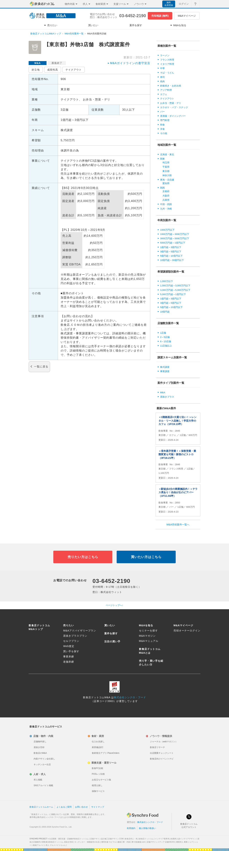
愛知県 (165, 183)
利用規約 (131, 828)
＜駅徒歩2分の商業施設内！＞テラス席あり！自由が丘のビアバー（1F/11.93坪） (178, 492)
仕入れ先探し (98, 741)
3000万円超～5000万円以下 (174, 238)
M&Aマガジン (147, 635)
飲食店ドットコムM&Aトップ (45, 33)
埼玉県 (165, 162)
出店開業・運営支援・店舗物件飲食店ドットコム (69, 839)
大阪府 (165, 195)
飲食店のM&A (40, 753)
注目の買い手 (112, 641)
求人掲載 (38, 779)
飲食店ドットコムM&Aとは (149, 651)
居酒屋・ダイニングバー (173, 116)
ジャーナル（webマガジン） (163, 741)
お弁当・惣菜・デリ (170, 103)
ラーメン (164, 55)
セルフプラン (71, 641)
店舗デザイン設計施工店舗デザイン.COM (106, 839)
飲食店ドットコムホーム (41, 807)
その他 (163, 133)
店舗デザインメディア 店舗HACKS (161, 842)
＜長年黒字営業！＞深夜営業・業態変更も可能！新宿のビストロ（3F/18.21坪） (177, 454)
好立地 (36, 69)
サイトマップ (97, 807)
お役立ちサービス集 (101, 779)
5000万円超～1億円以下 (172, 242)
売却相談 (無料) (160, 15)
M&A (162, 392)
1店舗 (163, 332)
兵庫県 (165, 200)
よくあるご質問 (64, 807)
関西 (162, 187)
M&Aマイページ (187, 15)
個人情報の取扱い (147, 828)
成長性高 (52, 69)
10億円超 (165, 311)
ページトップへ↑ (114, 605)
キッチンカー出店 (42, 764)
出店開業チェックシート (162, 753)
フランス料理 (167, 59)
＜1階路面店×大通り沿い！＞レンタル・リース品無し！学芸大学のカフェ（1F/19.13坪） (177, 421)
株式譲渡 (164, 367)
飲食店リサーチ (157, 747)
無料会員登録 (168, 3)
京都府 (165, 191)
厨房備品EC (97, 747)
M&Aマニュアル (148, 641)
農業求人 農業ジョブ (184, 842)
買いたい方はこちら (146, 557)
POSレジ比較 (98, 774)
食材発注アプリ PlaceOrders (105, 753)
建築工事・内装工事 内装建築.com (131, 842)
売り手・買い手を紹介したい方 (151, 662)
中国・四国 (166, 204)
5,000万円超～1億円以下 (173, 294)
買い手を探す (71, 651)
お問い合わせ (81, 807)
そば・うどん (167, 72)
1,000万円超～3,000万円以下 (175, 285)
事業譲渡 (164, 371)
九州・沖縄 (166, 208)
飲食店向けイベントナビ (162, 759)
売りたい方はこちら (83, 557)
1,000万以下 (166, 281)
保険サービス (98, 791)
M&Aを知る (146, 625)
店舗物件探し (40, 741)
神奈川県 (167, 175)
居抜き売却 (39, 747)
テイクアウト (73, 69)
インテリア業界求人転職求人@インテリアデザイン (175, 839)
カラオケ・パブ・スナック (174, 107)
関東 (162, 158)
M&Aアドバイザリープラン (79, 630)
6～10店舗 (165, 341)
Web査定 (68, 646)
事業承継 (68, 656)
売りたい (68, 625)
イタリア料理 (167, 64)
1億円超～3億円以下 (170, 247)
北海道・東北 (167, 154)
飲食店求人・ (139, 839)
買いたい (109, 625)
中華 (162, 68)
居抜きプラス (167, 396)
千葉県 (165, 166)
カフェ (163, 94)
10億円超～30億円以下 (172, 260)
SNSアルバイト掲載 (43, 785)
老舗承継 (68, 661)
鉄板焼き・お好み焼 (170, 85)
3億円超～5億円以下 (170, 251)
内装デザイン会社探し (44, 759)
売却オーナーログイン (187, 630)
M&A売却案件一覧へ (178, 524)
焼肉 (162, 81)
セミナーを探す (148, 630)
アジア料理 (166, 90)
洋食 (162, 129)
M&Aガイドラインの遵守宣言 (130, 63)
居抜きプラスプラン (75, 635)
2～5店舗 (165, 337)
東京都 (165, 171)
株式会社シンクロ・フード (130, 697)
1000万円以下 (167, 230)
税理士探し (97, 785)
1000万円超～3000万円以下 (174, 234)
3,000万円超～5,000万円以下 (175, 290)
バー (162, 111)
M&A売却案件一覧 (74, 33)
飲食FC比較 (97, 768)
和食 (162, 124)
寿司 (162, 77)
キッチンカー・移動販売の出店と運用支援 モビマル (95, 842)
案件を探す (111, 633)
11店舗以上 (166, 345)
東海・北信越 (167, 179)
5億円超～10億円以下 (171, 255)
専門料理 (164, 120)
